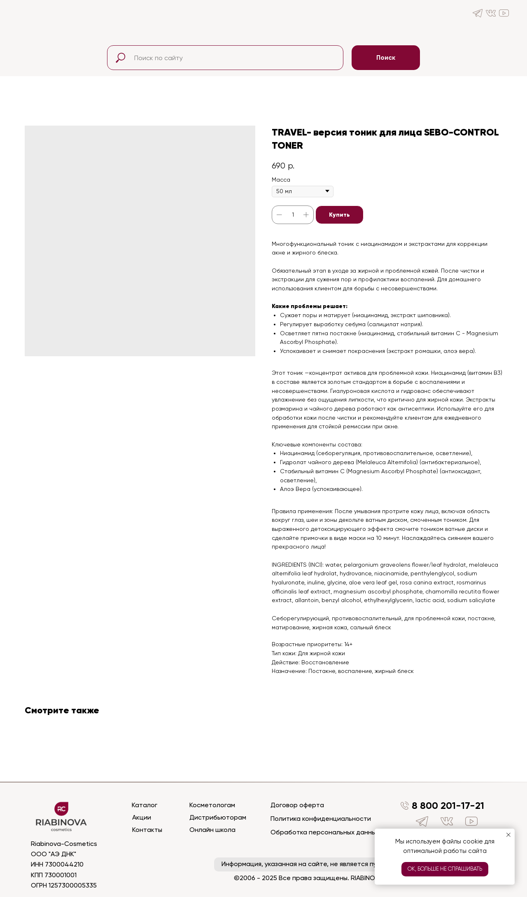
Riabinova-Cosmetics (64, 844)
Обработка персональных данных (324, 832)
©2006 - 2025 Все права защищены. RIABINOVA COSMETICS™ (328, 878)
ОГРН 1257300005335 (64, 885)
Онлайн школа (212, 830)
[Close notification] (508, 835)
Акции (141, 817)
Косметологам (212, 805)
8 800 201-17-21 (448, 805)
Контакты (147, 830)
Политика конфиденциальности (320, 818)
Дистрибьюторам (217, 817)
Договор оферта (297, 805)
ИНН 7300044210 (57, 864)
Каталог (144, 805)
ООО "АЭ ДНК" (53, 854)
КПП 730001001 (54, 875)
